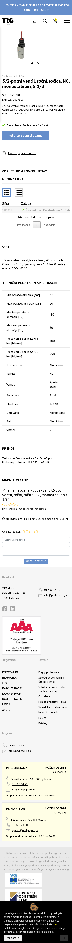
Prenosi (43, 171)
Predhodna (23, 225)
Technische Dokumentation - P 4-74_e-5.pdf (27, 458)
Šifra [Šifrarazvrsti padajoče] (5, 203)
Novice (42, 717)
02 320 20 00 (20, 825)
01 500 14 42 (52, 589)
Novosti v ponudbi (48, 712)
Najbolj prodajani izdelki (52, 701)
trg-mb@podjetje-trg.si (25, 830)
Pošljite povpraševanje (25, 135)
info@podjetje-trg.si (55, 595)
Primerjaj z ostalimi (22, 153)
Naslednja (49, 225)
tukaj (55, 924)
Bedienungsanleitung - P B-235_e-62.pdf (25, 462)
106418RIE (9, 210)
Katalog (42, 723)
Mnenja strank (12, 179)
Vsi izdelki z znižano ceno (53, 707)
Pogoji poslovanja (48, 672)
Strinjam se (13, 938)
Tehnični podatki (23, 171)
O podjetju (44, 696)
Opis (5, 171)
